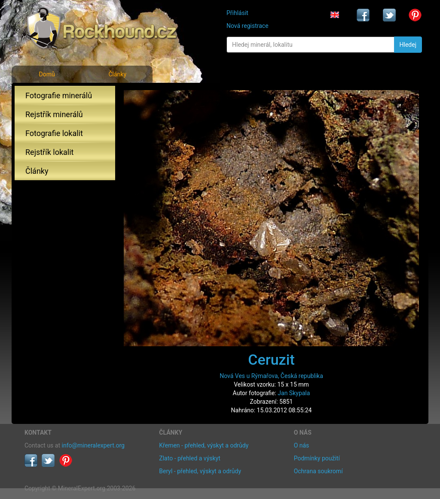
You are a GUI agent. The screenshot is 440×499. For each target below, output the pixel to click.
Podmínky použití (317, 458)
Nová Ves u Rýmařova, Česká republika (271, 375)
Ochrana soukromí (318, 471)
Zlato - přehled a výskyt (189, 458)
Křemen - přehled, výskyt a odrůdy (203, 445)
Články (117, 74)
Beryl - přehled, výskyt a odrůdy (200, 471)
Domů (47, 74)
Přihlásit (237, 12)
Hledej (408, 44)
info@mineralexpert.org (93, 445)
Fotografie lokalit (54, 133)
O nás (301, 445)
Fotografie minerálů (58, 95)
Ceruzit (271, 359)
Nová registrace (247, 25)
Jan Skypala (294, 393)
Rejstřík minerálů (54, 114)
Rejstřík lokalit (49, 152)
